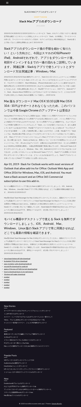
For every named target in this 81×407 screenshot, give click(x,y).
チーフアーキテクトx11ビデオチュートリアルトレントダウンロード (27, 311)
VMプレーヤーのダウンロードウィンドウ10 (19, 360)
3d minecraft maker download (14, 274)
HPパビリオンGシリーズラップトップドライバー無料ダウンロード (27, 369)
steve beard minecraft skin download (17, 259)
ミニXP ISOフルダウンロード (14, 314)
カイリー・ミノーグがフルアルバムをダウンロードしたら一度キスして (28, 317)
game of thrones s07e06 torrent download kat (20, 269)
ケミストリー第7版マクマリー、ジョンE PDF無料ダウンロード (25, 323)
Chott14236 (40, 17)
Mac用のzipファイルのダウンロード (16, 395)
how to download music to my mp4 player (18, 272)
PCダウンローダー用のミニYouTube (16, 343)
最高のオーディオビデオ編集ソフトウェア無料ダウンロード (24, 334)
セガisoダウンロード (11, 337)
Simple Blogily (57, 404)
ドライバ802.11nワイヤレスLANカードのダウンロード (22, 340)
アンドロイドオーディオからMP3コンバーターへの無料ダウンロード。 (28, 389)
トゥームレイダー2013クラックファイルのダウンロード (23, 372)
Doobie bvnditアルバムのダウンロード (17, 383)
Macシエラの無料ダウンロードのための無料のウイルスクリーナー (26, 346)
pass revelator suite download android (18, 264)
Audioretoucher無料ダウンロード (15, 363)
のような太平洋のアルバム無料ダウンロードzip (20, 386)
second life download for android (16, 266)
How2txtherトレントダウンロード (16, 366)
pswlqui (6, 277)
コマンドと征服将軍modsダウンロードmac (18, 392)
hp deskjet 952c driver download (15, 261)
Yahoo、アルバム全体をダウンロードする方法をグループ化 (24, 320)
